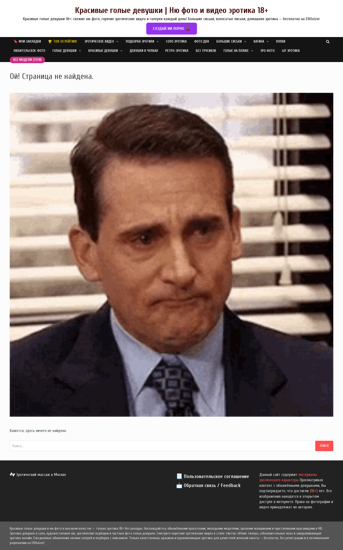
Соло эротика (176, 42)
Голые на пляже (236, 51)
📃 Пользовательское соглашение (212, 476)
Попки (280, 42)
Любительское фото (29, 51)
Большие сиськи (229, 42)
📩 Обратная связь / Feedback (208, 485)
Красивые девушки (103, 51)
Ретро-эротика (176, 51)
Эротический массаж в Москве (38, 474)
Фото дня (201, 42)
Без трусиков (206, 51)
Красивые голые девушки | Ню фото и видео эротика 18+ (171, 10)
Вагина (259, 42)
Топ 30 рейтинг (65, 42)
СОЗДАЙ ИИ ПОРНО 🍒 (171, 28)
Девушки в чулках (144, 51)
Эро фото (267, 51)
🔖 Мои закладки (27, 42)
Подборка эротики (140, 42)
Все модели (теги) (27, 60)
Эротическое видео (99, 42)
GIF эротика (291, 51)
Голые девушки (64, 51)
